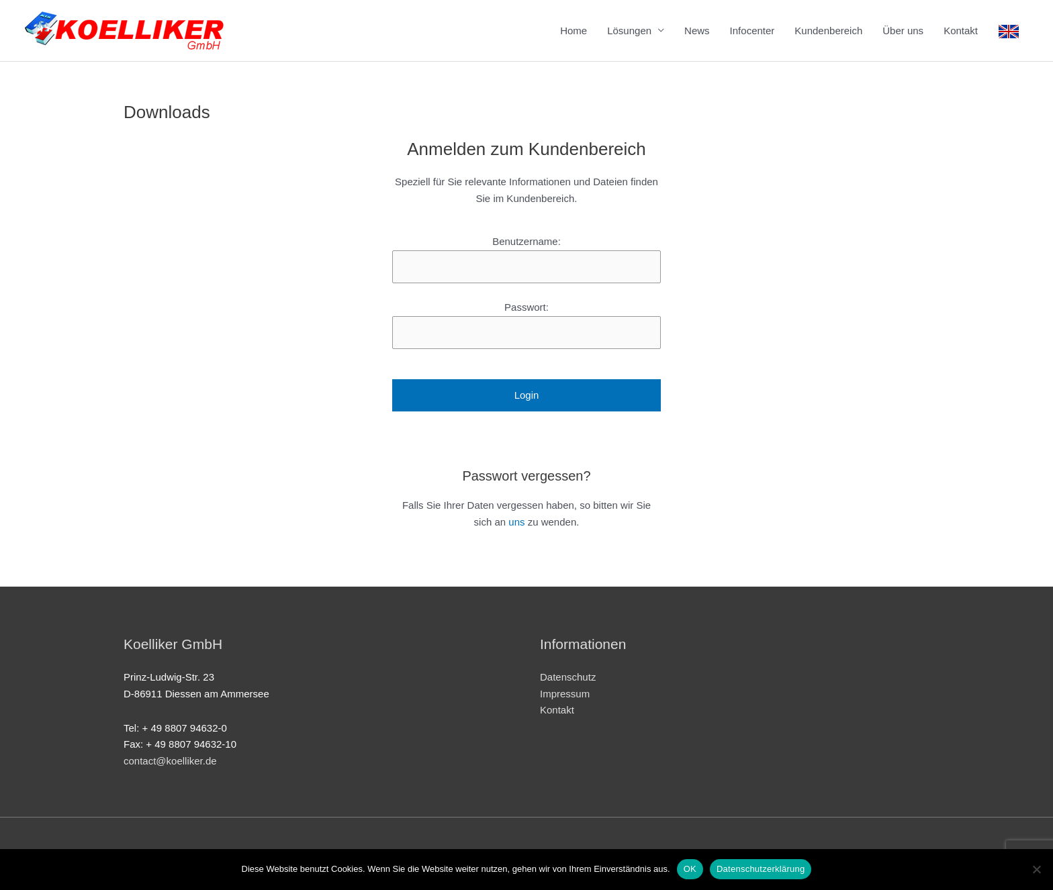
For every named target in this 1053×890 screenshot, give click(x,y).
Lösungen (629, 30)
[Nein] (1036, 869)
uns (516, 522)
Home (573, 30)
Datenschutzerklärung (761, 869)
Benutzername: (526, 241)
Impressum (565, 693)
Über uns (902, 30)
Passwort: (526, 307)
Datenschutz (568, 677)
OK (690, 869)
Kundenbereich (828, 30)
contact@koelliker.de (170, 761)
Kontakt (961, 30)
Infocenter (752, 30)
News (697, 30)
